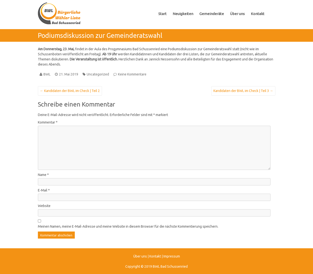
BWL (47, 74)
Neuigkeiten (183, 14)
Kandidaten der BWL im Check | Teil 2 (70, 91)
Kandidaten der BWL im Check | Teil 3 (243, 91)
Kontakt (257, 14)
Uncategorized (98, 74)
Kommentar (48, 122)
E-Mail (44, 190)
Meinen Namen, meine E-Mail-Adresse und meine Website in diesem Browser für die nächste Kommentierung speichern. (128, 226)
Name (43, 175)
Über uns (237, 14)
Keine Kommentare (132, 74)
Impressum (171, 256)
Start (162, 14)
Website (44, 206)
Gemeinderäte (211, 14)
